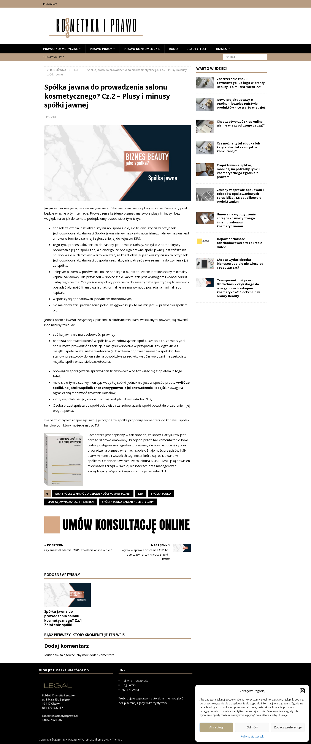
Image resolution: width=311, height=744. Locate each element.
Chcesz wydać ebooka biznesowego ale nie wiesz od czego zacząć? (240, 263)
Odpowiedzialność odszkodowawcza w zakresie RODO (239, 243)
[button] (302, 691)
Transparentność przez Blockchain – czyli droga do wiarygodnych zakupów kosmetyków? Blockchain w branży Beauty (238, 288)
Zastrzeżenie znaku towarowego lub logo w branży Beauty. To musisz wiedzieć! (241, 83)
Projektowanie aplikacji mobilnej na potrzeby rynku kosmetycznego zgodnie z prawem (238, 171)
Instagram (50, 3)
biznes (221, 49)
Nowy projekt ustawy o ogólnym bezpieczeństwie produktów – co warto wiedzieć (241, 103)
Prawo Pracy (101, 49)
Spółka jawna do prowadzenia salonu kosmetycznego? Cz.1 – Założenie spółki (64, 618)
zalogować (67, 655)
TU (97, 425)
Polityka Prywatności (135, 681)
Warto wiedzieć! (211, 68)
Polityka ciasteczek (252, 736)
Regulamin (129, 685)
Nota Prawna (130, 689)
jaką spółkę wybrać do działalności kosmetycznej (92, 493)
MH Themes (114, 739)
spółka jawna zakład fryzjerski (71, 502)
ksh (140, 493)
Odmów (252, 727)
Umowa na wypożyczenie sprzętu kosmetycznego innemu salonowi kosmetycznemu (236, 220)
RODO (173, 49)
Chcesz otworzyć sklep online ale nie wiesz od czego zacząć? (241, 123)
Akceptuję (216, 727)
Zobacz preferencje (287, 727)
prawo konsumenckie (142, 49)
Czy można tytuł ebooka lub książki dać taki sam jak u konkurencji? (238, 147)
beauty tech (197, 49)
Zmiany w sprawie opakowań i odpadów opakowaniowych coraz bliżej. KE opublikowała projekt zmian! (240, 196)
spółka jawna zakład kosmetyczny (128, 502)
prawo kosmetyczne (60, 49)
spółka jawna (161, 493)
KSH (53, 117)
